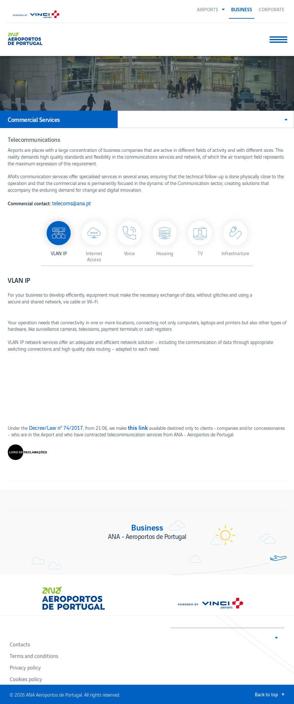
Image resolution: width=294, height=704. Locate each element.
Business (241, 9)
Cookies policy (26, 679)
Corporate (271, 9)
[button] (211, 9)
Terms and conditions (34, 656)
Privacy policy (25, 667)
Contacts (20, 644)
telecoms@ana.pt (71, 203)
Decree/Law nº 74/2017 (56, 428)
